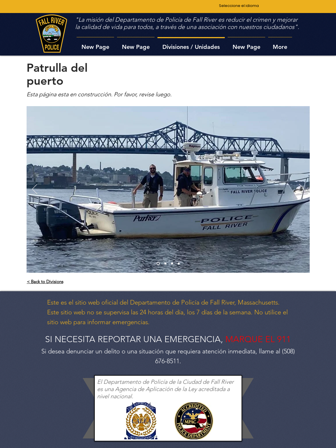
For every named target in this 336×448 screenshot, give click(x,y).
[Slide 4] (179, 264)
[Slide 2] (165, 264)
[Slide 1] (158, 263)
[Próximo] (301, 189)
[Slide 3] (172, 264)
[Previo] (34, 189)
